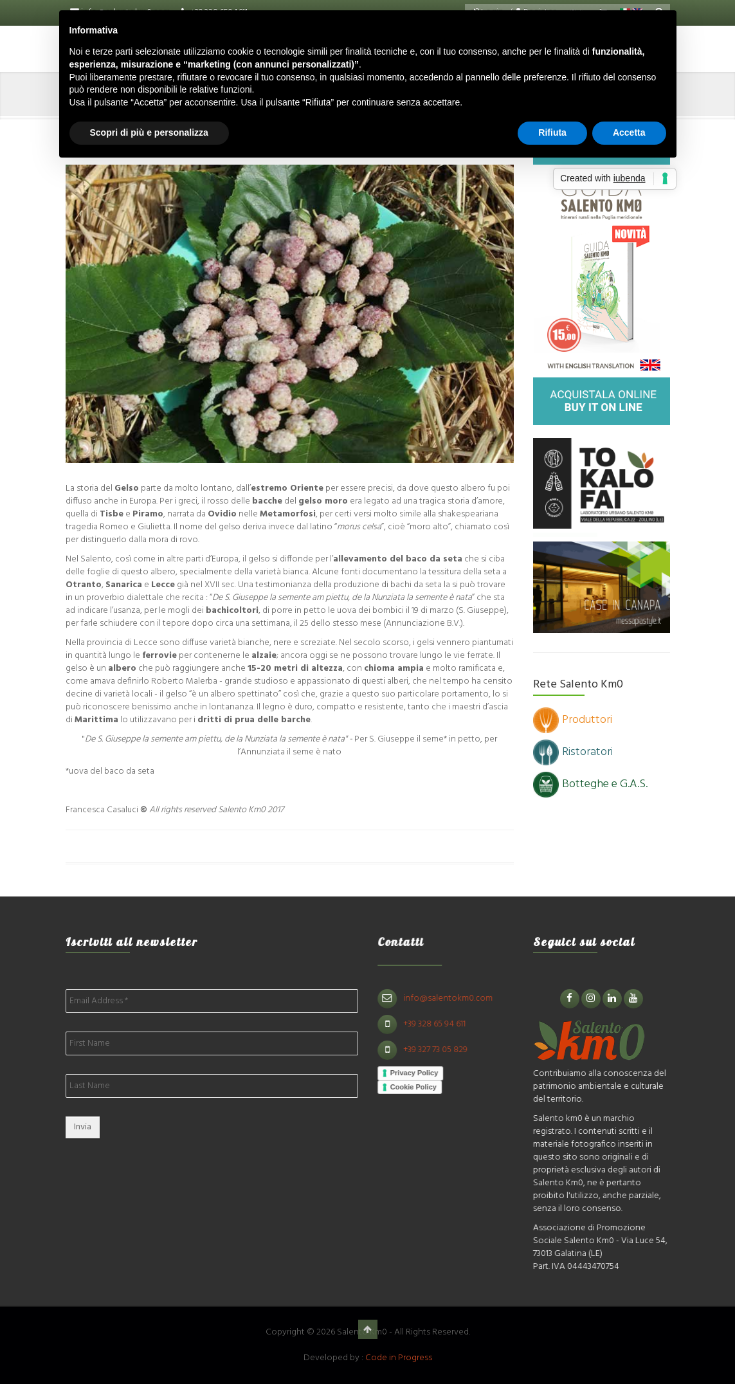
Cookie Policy (419, 1087)
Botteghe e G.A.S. (590, 784)
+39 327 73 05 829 (441, 1050)
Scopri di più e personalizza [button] (149, 132)
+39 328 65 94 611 (440, 1024)
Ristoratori (573, 752)
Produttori (572, 720)
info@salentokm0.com (453, 998)
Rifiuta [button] (552, 132)
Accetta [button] (629, 132)
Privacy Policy (420, 1073)
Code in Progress (398, 1358)
